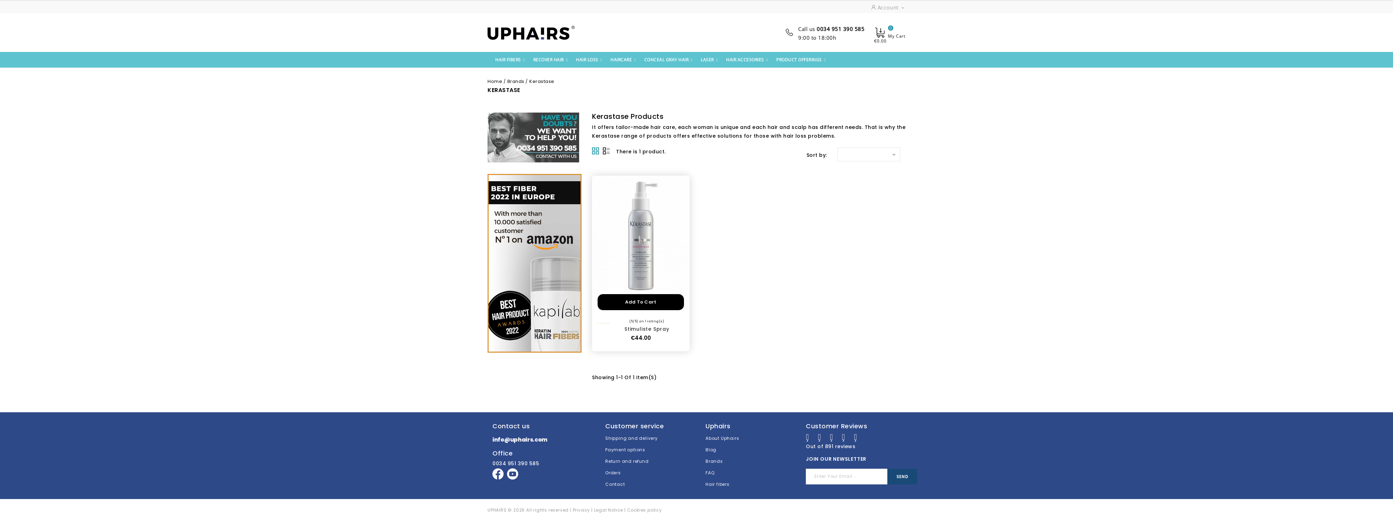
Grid (595, 150)
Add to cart (640, 302)
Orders (613, 468)
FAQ (710, 468)
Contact (615, 479)
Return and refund (627, 456)
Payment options (625, 445)
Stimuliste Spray (646, 329)
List (606, 150)
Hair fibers (718, 479)
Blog (711, 445)
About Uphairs (722, 433)
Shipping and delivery (631, 433)
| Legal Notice (606, 505)
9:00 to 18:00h (817, 37)
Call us (831, 28)
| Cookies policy (643, 505)
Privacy (581, 505)
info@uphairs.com (519, 435)
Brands (714, 456)
